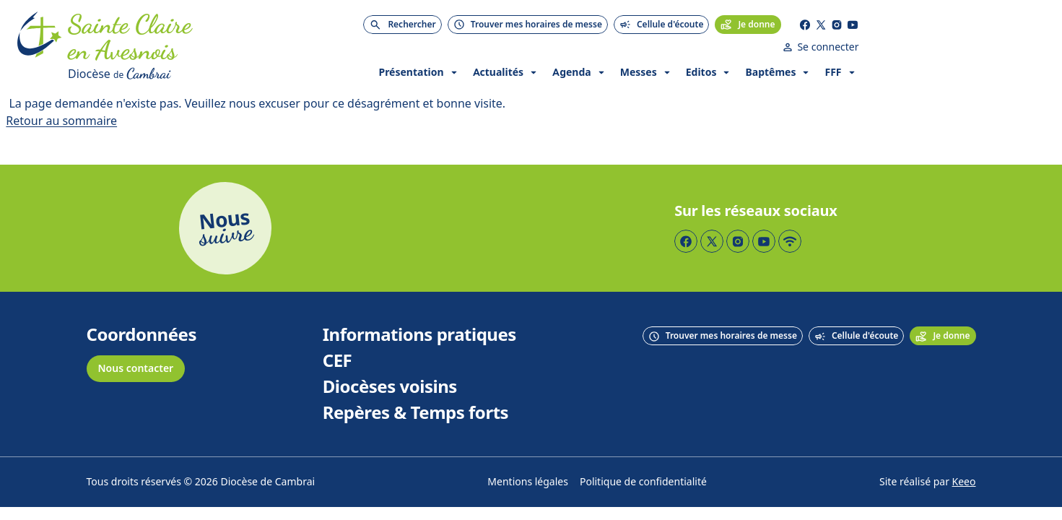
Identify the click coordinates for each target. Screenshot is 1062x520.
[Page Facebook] (895, 21)
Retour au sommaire (61, 95)
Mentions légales (527, 456)
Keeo (964, 456)
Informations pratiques (419, 309)
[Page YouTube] (943, 21)
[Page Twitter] (911, 21)
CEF (337, 335)
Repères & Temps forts (415, 387)
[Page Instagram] (927, 21)
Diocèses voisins (390, 361)
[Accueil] (39, 35)
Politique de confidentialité (643, 456)
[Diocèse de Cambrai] (187, 48)
